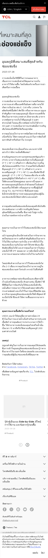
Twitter (39, 367)
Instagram (22, 367)
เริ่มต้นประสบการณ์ (10, 520)
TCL (32, 371)
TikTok (32, 367)
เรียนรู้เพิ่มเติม (35, 547)
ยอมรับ (35, 552)
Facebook (11, 367)
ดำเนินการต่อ (38, 9)
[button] (27, 445)
